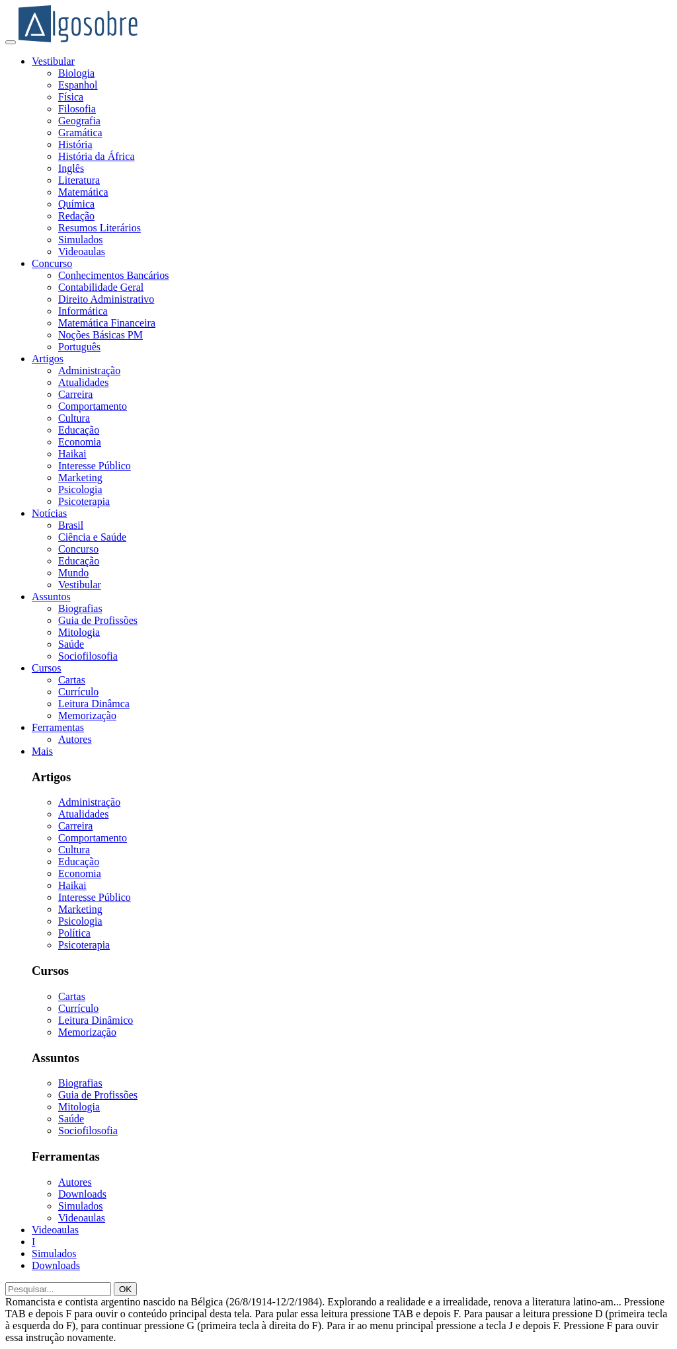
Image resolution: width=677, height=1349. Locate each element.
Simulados (80, 239)
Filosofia (77, 108)
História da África (96, 156)
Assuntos (51, 596)
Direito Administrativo (106, 299)
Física (70, 96)
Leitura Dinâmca (94, 703)
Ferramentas (58, 727)
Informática (83, 311)
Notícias (49, 513)
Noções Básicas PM (100, 334)
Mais (42, 751)
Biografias (80, 608)
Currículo (78, 691)
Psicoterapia (84, 501)
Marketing (80, 477)
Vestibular (53, 61)
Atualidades (83, 382)
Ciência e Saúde (92, 537)
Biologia (76, 73)
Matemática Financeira (106, 322)
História (75, 144)
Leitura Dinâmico (95, 1020)
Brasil (70, 525)
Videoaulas (81, 251)
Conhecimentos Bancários (113, 275)
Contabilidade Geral (100, 287)
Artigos (47, 358)
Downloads (82, 1194)
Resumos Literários (99, 227)
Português (79, 346)
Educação (78, 430)
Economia (79, 441)
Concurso (52, 263)
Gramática (80, 132)
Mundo (73, 572)
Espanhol (78, 85)
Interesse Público (94, 465)
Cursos (46, 668)
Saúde (71, 644)
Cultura (74, 418)
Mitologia (79, 632)
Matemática (83, 192)
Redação (76, 215)
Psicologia (80, 489)
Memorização (87, 715)
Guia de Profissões (98, 620)
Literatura (79, 180)
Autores (75, 739)
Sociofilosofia (88, 656)
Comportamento (92, 406)
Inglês (71, 168)
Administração (89, 370)
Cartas (71, 679)
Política (74, 933)
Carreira (75, 394)
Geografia (79, 120)
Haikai (72, 453)
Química (76, 204)
